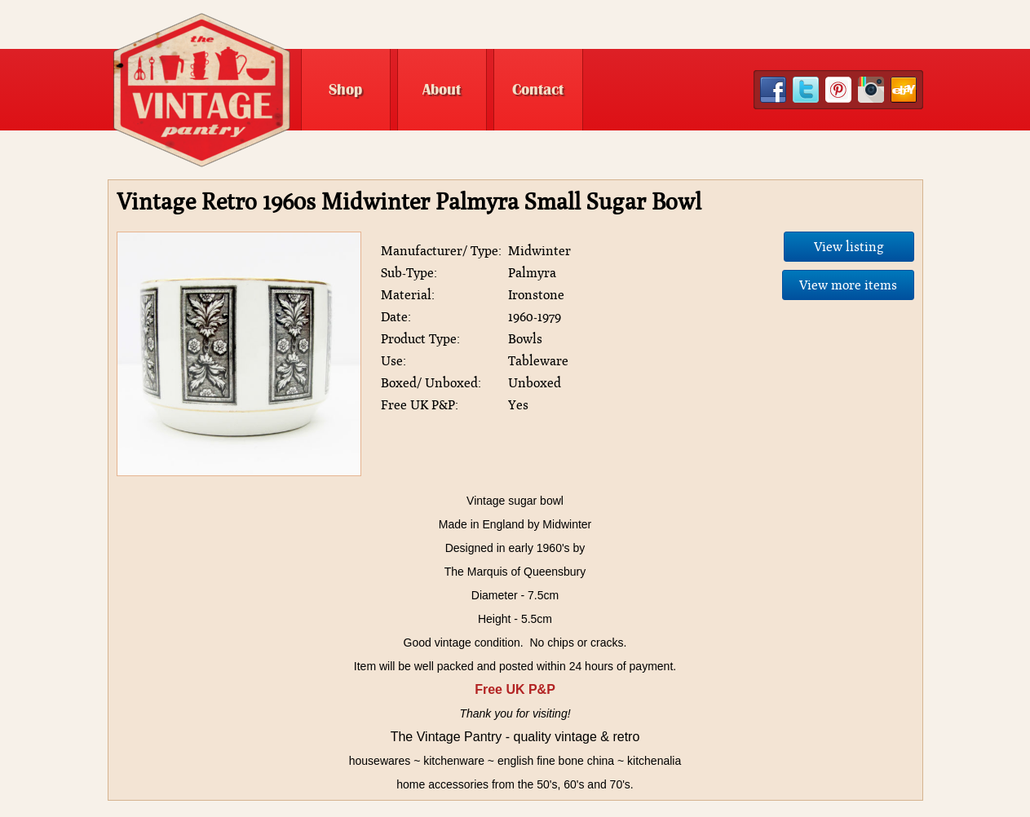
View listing (849, 246)
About (441, 90)
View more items (848, 285)
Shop (345, 90)
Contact (538, 90)
